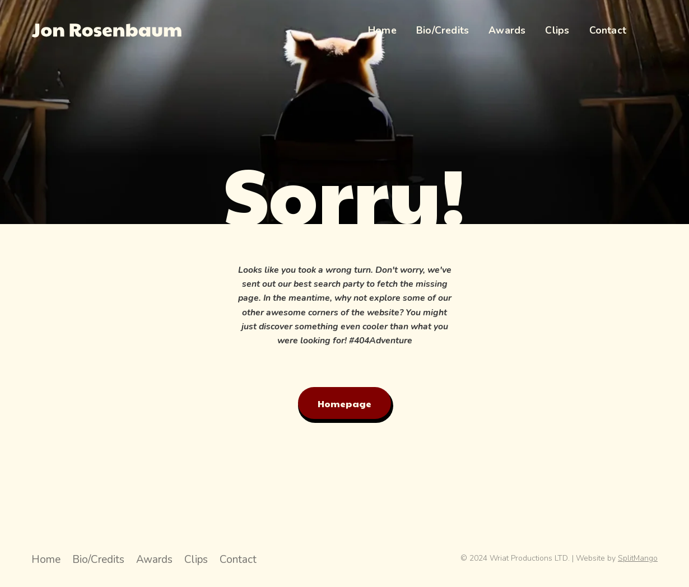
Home (45, 559)
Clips (196, 559)
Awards (154, 559)
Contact (238, 559)
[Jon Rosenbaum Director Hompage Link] (106, 31)
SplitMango (638, 558)
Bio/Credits (98, 559)
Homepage (344, 403)
